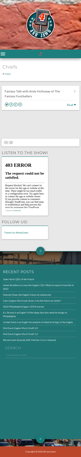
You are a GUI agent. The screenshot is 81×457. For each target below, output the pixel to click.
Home (8, 74)
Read (71, 104)
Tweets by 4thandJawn (16, 232)
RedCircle (17, 210)
